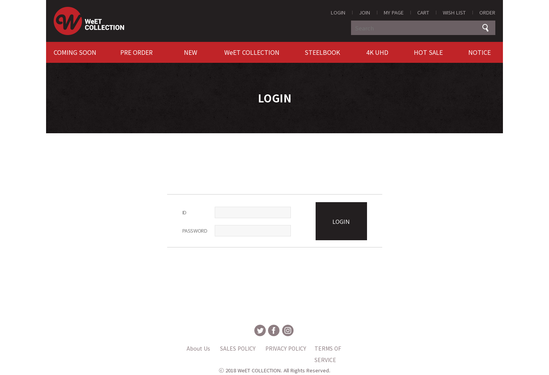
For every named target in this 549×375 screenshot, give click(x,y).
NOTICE (479, 52)
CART (423, 12)
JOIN (364, 12)
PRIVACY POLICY (285, 348)
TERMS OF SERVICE (327, 349)
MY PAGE (394, 12)
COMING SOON (75, 52)
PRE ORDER (136, 52)
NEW (190, 52)
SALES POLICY (237, 348)
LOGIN (338, 12)
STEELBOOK (322, 52)
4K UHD (377, 52)
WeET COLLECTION (251, 52)
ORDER (487, 12)
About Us (198, 348)
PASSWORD (194, 230)
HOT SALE (428, 52)
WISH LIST (454, 12)
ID (184, 212)
